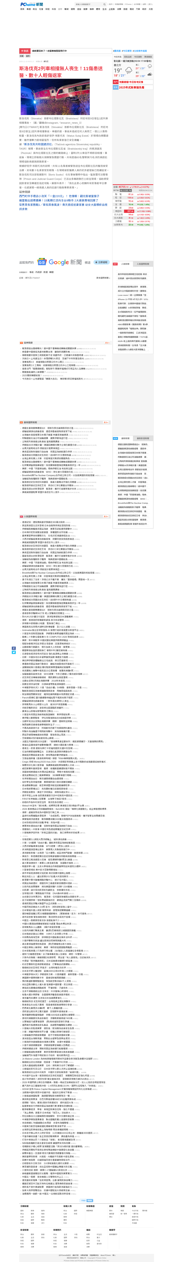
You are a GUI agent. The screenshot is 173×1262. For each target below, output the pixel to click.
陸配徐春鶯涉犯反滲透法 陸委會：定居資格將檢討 (46, 644)
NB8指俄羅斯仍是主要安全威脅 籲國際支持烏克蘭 (46, 1143)
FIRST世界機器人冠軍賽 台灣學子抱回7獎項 (44, 799)
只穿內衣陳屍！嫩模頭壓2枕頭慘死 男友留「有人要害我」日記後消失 (56, 957)
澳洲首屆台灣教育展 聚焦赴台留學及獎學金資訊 (46, 1038)
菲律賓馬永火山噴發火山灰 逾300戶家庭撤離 (44, 704)
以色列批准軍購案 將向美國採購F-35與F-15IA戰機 (47, 887)
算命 (110, 1211)
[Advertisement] (65, 302)
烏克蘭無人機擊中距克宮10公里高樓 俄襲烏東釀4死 (47, 671)
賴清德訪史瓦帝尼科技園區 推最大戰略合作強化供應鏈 (143, 511)
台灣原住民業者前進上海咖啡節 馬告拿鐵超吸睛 (45, 1129)
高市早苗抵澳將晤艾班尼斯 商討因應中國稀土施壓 (140, 274)
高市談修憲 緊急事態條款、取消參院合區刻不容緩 (46, 917)
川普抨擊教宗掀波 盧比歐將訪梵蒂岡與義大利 (44, 941)
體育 (98, 9)
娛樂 (92, 9)
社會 (41, 9)
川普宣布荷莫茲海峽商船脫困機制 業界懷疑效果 (46, 714)
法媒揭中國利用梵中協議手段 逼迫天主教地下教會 (47, 1092)
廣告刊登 (76, 1255)
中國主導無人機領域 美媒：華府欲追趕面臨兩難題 (47, 947)
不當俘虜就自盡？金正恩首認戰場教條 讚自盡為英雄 (48, 1136)
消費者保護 (84, 1255)
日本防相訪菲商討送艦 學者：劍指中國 (40, 822)
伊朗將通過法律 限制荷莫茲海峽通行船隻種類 (45, 1049)
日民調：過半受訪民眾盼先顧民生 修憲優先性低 (140, 278)
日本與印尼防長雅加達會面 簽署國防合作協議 (45, 532)
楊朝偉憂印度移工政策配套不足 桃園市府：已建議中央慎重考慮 (52, 355)
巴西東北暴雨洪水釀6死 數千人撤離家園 (42, 1008)
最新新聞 (121, 438)
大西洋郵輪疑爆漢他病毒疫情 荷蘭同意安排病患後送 (48, 539)
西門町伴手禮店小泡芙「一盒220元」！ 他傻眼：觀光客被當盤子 (59, 196)
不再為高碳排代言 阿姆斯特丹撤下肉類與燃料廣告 (47, 728)
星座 (79, 9)
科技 (54, 9)
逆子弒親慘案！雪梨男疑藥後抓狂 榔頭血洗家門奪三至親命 (51, 900)
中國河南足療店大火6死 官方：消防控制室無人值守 (46, 907)
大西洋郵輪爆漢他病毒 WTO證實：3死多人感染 (45, 846)
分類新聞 (24, 1206)
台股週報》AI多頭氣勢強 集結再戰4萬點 (136, 308)
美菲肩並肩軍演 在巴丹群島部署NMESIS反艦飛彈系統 (49, 1099)
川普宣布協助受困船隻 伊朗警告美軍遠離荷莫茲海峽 (48, 633)
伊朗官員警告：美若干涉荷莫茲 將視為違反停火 (46, 792)
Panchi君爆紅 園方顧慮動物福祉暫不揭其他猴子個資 (47, 698)
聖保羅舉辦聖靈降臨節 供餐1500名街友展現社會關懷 (48, 1015)
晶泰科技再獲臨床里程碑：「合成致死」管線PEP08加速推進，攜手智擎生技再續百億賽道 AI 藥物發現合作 (73, 816)
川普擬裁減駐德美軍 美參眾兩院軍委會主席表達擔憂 (48, 1052)
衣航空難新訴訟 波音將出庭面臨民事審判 (42, 708)
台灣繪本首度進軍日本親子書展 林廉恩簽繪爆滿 (139, 453)
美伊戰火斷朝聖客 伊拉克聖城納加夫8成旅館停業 (46, 718)
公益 (98, 1241)
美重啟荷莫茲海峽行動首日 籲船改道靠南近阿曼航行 (48, 664)
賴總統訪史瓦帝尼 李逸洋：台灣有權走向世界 (44, 968)
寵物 (42, 1211)
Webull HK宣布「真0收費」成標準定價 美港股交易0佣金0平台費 (53, 806)
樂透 (122, 1211)
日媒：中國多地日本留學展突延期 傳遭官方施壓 (45, 657)
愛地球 (99, 1244)
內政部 (38, 272)
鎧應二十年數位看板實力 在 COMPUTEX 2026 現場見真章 (50, 637)
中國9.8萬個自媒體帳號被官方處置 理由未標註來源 (46, 924)
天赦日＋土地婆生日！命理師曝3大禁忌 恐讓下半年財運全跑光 (53, 358)
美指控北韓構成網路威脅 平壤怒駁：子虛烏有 (45, 988)
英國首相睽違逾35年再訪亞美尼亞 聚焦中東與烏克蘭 (48, 772)
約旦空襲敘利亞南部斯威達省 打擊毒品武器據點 (46, 964)
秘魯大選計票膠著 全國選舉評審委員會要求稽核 (46, 995)
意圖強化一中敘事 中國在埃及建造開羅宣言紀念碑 (46, 829)
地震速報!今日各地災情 (131, 82)
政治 (35, 9)
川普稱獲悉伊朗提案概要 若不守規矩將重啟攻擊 (46, 1035)
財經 (48, 9)
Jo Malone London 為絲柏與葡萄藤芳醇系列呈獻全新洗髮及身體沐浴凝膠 (57, 1059)
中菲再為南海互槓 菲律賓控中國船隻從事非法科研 (47, 937)
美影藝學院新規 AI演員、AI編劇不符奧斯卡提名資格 (48, 1156)
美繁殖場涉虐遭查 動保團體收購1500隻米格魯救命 (47, 819)
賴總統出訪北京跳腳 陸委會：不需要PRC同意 (45, 1062)
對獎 (123, 1206)
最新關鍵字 (113, 1234)
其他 (42, 1238)
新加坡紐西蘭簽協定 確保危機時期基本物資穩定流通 (48, 694)
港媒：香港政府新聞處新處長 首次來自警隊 (43, 620)
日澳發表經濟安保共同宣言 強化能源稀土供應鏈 (45, 654)
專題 (29, 9)
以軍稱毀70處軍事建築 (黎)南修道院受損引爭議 (45, 1022)
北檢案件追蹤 (140, 51)
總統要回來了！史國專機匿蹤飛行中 (49, 51)
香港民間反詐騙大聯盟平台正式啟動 (39, 903)
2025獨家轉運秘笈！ (32, 375)
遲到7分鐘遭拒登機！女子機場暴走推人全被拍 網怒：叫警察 (52, 954)
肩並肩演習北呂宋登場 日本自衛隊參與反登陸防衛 (46, 525)
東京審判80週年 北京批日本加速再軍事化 (42, 998)
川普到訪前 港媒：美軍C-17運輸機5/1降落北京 (44, 1170)
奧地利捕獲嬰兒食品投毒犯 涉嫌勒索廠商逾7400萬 (47, 1018)
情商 (42, 1214)
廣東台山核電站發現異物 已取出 (37, 711)
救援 (45, 272)
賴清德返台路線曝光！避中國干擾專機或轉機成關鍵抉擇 (143, 486)
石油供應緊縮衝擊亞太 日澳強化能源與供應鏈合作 (47, 752)
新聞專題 (90, 1206)
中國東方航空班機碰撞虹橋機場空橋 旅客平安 (44, 1126)
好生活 (99, 1234)
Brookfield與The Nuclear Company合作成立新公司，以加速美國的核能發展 (58, 475)
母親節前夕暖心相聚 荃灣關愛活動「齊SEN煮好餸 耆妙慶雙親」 (53, 1146)
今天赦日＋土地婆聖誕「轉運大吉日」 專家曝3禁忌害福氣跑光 (52, 379)
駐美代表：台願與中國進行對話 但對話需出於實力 (141, 303)
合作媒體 (137, 4)
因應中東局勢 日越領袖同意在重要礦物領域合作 (46, 1160)
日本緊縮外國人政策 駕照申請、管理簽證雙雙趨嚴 (46, 910)
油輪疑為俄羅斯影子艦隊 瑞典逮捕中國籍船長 (139, 507)
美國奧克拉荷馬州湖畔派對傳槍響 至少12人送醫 (46, 627)
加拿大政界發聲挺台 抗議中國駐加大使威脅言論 (46, 1190)
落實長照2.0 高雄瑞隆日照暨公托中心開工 (43, 362)
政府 (144, 9)
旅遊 (125, 9)
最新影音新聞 (143, 438)
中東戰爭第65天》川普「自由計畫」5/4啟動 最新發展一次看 (52, 687)
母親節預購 (119, 4)
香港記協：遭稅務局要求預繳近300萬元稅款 (43, 522)
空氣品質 (128, 57)
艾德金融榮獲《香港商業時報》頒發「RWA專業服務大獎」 (50, 758)
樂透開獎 (148, 57)
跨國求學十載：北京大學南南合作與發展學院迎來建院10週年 (51, 866)
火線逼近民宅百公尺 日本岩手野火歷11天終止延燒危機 (49, 1069)
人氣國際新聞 (143, 264)
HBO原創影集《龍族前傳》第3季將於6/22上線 (139, 324)
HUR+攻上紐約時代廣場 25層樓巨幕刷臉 (136, 341)
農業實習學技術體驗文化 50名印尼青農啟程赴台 (46, 536)
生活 (104, 9)
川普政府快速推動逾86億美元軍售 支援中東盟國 (46, 1042)
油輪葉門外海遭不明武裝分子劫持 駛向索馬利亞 (46, 1055)
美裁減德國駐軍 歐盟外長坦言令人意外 (135, 524)
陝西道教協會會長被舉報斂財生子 (38, 725)
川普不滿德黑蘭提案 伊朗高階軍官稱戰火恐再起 (46, 1045)
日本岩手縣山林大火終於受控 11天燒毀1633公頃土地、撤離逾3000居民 (57, 1133)
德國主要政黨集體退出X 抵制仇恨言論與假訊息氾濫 (142, 444)
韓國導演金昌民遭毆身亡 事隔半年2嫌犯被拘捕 (44, 650)
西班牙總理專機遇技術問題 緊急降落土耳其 (43, 735)
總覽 (88, 1234)
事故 (31, 272)
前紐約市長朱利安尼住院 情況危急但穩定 (42, 802)
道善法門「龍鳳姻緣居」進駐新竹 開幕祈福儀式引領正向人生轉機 (53, 369)
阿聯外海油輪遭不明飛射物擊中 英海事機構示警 (46, 731)
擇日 (110, 1217)
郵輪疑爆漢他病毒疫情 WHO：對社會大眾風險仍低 (141, 499)
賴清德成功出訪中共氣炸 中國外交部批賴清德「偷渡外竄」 (51, 1072)
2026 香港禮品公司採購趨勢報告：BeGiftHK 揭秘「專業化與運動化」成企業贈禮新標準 (64, 809)
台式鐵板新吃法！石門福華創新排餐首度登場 (138, 312)
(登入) (150, 4)
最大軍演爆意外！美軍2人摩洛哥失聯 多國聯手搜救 (47, 863)
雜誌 (132, 9)
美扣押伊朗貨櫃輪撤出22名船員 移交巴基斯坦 (45, 660)
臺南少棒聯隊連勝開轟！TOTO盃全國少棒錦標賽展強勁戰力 (145, 337)
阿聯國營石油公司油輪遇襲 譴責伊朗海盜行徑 (139, 457)
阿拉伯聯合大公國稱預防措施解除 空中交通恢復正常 (48, 1116)
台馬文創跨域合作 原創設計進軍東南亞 (135, 469)
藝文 (98, 1238)
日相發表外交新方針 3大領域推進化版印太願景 (45, 1163)
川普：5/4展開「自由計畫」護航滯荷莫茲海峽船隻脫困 (48, 843)
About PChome (106, 1255)
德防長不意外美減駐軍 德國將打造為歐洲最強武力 (47, 1187)
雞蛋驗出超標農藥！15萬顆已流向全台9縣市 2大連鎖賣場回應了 (58, 200)
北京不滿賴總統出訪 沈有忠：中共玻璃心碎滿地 (45, 991)
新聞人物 (68, 1206)
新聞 (21, 56)
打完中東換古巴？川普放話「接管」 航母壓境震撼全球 (48, 1140)
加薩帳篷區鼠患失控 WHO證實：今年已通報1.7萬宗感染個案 (52, 674)
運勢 (73, 9)
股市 (110, 4)
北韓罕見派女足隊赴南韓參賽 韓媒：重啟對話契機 (47, 721)
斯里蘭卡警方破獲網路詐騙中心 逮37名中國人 (45, 880)
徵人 (114, 1255)
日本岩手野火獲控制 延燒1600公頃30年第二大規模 (47, 971)
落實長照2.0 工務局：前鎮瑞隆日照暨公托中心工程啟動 (49, 365)
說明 (144, 4)
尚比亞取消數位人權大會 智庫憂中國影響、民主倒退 (47, 984)
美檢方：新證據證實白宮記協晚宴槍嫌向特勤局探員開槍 (49, 856)
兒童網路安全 (94, 1255)
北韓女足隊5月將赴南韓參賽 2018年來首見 (43, 681)
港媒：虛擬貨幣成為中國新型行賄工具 (40, 812)
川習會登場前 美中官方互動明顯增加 (39, 870)
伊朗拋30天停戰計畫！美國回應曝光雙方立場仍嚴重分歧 (143, 465)
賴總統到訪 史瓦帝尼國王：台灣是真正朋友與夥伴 (46, 1001)
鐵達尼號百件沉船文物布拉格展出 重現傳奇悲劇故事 (47, 1183)
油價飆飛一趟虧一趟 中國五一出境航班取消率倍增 (46, 1194)
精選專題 (89, 1211)
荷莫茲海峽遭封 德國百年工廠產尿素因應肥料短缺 (47, 883)
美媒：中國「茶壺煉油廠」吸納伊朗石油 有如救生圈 (141, 495)
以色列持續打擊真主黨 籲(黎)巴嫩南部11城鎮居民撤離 (49, 930)
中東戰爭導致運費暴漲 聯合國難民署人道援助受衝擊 (48, 1119)
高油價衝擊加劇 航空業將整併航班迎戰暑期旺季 (46, 785)
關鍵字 (112, 1230)
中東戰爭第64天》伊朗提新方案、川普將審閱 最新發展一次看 (52, 974)
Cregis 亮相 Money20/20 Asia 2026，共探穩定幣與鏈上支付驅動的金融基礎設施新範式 (64, 762)
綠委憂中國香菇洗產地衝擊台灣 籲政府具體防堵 (46, 352)
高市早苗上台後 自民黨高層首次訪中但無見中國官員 (47, 795)
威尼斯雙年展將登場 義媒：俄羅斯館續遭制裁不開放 (48, 768)
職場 (66, 9)
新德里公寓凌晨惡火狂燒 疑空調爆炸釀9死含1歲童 (47, 860)
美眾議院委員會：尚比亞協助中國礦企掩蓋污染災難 (47, 1167)
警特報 (144, 1211)
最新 (22, 1211)
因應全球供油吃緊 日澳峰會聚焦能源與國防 (43, 684)
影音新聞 (24, 1230)
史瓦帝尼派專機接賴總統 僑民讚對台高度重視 (45, 677)
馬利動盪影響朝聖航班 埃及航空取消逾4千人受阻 (46, 981)
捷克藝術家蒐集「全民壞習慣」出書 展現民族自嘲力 (47, 1180)
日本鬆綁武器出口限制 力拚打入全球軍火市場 (45, 934)
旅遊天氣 (135, 1217)
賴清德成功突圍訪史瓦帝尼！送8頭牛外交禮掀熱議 (141, 478)
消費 (119, 9)
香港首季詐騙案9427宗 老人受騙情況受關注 (43, 613)
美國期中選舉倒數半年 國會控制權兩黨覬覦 (43, 978)
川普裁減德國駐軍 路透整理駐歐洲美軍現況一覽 (46, 1096)
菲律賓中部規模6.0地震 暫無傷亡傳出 (41, 623)
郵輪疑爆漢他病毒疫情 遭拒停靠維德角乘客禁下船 (141, 448)
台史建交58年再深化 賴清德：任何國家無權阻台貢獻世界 (50, 897)
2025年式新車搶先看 (131, 87)
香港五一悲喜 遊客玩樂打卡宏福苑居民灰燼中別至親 (47, 748)
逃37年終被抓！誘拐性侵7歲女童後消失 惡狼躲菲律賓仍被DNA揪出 (55, 1079)
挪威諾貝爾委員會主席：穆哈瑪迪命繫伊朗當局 (45, 755)
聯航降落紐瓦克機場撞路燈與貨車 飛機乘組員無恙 (47, 691)
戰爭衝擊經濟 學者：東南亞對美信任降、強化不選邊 (48, 1109)
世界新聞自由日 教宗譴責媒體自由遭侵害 (42, 779)
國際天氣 (135, 1220)
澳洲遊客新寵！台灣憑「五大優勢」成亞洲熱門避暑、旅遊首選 (52, 853)
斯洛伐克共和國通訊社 (38, 144)
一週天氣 (135, 1214)
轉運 (51, 272)
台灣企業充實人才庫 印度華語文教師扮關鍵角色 (140, 482)
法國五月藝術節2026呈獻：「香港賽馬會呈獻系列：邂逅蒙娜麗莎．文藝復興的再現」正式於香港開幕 (71, 741)
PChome (128, 4)
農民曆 (117, 51)
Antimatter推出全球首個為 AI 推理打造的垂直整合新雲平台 (50, 630)
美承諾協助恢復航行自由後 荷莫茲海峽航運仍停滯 (141, 474)
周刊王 (46, 61)
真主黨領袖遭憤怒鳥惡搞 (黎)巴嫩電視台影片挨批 (46, 944)
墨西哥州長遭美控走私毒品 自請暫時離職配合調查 (47, 1025)
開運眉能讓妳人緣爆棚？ (34, 372)
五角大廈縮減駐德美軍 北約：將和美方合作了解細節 (48, 1065)
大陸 (151, 9)
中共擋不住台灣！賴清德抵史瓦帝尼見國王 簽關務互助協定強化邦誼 (55, 1076)
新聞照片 (57, 1230)
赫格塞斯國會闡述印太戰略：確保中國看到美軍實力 (47, 1173)
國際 (60, 9)
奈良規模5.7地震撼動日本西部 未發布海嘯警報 (45, 1123)
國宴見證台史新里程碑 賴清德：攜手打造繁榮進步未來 (143, 520)
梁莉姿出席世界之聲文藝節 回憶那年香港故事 (45, 1011)
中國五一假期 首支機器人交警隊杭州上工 (42, 1177)
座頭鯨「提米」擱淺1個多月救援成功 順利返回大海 (47, 1102)
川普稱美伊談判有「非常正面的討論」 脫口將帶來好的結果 (50, 833)
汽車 (138, 9)
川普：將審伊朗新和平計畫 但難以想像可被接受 (46, 1032)
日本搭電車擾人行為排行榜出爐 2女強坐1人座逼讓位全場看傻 (52, 951)
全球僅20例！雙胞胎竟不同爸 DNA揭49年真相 (45, 893)
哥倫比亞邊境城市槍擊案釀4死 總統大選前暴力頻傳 (47, 745)
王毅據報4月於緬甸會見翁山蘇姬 (38, 738)
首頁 (22, 9)
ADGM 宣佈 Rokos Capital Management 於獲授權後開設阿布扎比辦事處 (57, 1089)
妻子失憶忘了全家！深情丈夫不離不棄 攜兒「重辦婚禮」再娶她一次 (55, 579)
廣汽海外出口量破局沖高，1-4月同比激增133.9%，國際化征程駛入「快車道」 (59, 1086)
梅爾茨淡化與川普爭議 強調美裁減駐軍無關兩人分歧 (48, 765)
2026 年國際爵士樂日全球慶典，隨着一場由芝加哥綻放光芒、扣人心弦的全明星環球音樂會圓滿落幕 (70, 1082)
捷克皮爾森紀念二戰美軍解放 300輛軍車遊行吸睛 (46, 775)
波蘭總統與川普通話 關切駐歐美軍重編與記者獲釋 (46, 667)
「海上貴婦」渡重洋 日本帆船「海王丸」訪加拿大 (46, 1113)
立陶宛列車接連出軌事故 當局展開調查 (135, 461)
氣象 (134, 1206)
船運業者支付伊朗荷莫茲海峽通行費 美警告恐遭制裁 (47, 1106)
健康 (85, 9)
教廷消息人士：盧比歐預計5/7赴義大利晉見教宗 (45, 876)
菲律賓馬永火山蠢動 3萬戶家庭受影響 (41, 927)
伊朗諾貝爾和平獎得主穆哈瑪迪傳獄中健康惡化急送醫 (48, 1150)
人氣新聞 (121, 264)
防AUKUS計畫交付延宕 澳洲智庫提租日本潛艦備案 (47, 617)
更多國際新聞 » (103, 278)
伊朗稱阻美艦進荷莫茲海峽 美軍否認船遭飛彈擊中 (47, 529)
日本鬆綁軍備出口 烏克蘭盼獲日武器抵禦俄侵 (45, 789)
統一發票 (124, 1214)
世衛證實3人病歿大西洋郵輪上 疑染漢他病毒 (138, 349)
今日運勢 (127, 51)
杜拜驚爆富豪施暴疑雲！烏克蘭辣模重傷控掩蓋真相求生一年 (145, 490)
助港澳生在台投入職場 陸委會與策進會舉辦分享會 (47, 1005)
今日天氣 (118, 57)
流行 (42, 1223)
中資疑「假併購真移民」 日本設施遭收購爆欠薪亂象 (47, 961)
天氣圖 (134, 1223)
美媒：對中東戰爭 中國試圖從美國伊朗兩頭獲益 (45, 640)
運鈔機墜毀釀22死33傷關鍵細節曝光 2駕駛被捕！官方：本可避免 (54, 914)
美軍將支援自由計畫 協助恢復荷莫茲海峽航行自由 (47, 826)
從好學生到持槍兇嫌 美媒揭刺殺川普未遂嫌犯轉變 (47, 782)
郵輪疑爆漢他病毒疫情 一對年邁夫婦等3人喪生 (45, 701)
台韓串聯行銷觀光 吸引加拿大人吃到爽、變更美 (46, 647)
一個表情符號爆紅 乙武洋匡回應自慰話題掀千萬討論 (142, 333)
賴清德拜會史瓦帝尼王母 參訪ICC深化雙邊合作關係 (142, 515)
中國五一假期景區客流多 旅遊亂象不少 (40, 920)
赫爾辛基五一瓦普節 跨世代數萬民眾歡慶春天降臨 (46, 1153)
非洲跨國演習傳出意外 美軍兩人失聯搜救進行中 (140, 287)
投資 (88, 1241)
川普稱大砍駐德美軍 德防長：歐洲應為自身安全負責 (48, 1028)
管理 (88, 1244)
